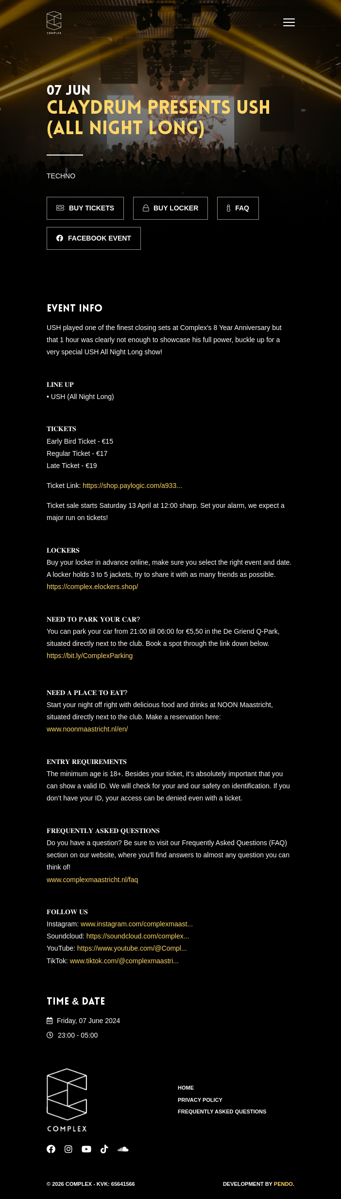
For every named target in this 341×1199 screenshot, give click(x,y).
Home (186, 1088)
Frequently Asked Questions (222, 1111)
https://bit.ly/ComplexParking (90, 656)
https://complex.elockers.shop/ (92, 587)
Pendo (283, 1184)
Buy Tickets (85, 208)
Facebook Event (93, 238)
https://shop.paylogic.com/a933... (132, 485)
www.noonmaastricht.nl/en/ (87, 729)
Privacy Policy (200, 1100)
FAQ (238, 208)
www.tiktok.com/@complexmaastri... (124, 961)
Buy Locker (170, 208)
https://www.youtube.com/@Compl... (132, 948)
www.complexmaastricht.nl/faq (92, 880)
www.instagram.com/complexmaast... (137, 924)
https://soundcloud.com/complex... (137, 936)
